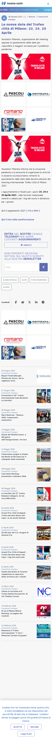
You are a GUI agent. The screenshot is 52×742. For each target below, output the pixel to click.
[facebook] (15, 302)
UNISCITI (26, 245)
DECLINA (35, 727)
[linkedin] (36, 302)
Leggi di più (26, 734)
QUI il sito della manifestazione (17, 219)
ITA (29, 210)
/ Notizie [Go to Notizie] (30, 17)
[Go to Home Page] (25, 17)
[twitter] (29, 302)
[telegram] (43, 302)
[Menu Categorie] (48, 3)
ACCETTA (17, 727)
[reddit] (22, 302)
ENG (36, 210)
